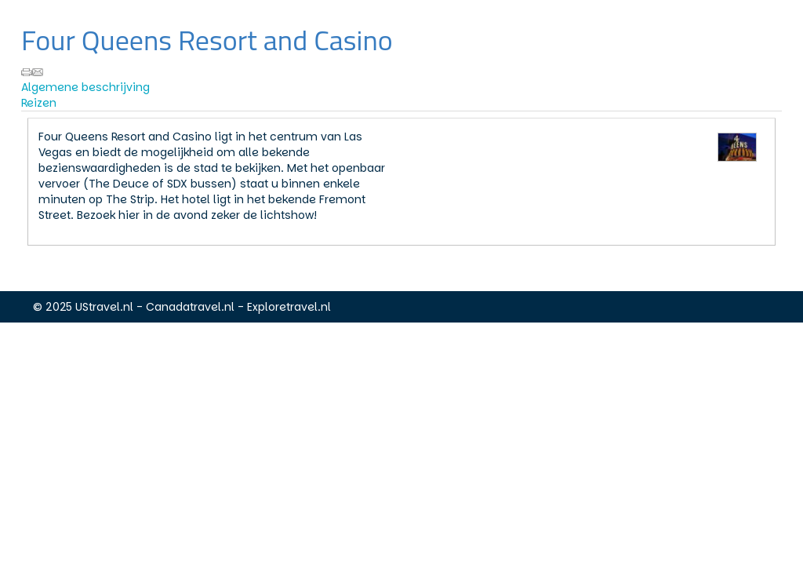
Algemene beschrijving (85, 87)
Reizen (38, 103)
